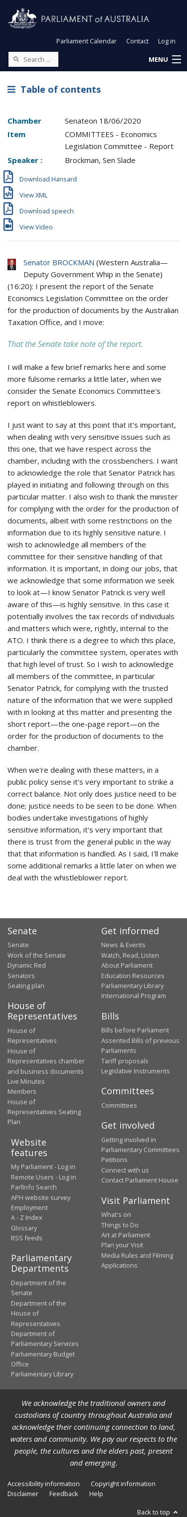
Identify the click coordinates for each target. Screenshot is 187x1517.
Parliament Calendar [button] (86, 40)
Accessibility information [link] (43, 1483)
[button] (164, 59)
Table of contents (54, 89)
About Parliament (127, 965)
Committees (119, 1105)
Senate (18, 944)
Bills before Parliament (135, 1029)
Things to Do (120, 1224)
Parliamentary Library (132, 985)
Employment (29, 1207)
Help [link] (96, 1493)
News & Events (123, 944)
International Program (133, 995)
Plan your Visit (122, 1244)
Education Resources (133, 975)
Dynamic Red (26, 965)
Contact (137, 40)
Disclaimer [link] (22, 1493)
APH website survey (40, 1197)
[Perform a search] (15, 58)
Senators (21, 975)
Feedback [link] (63, 1493)
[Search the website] (33, 59)
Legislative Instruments (135, 1070)
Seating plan (25, 985)
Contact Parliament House (140, 1180)
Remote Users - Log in (43, 1177)
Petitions (114, 1159)
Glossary (24, 1227)
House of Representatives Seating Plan (44, 1112)
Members (21, 1091)
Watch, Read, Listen (130, 955)
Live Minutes (26, 1081)
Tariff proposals (125, 1060)
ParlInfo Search (34, 1186)
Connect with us (125, 1170)
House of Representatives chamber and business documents (46, 1061)
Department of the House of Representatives (38, 1313)
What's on (116, 1214)
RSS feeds (26, 1237)
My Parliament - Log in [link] (43, 1166)
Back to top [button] (158, 1512)
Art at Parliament (125, 1234)
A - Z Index (26, 1217)
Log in (167, 40)
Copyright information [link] (123, 1483)
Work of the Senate (36, 955)
